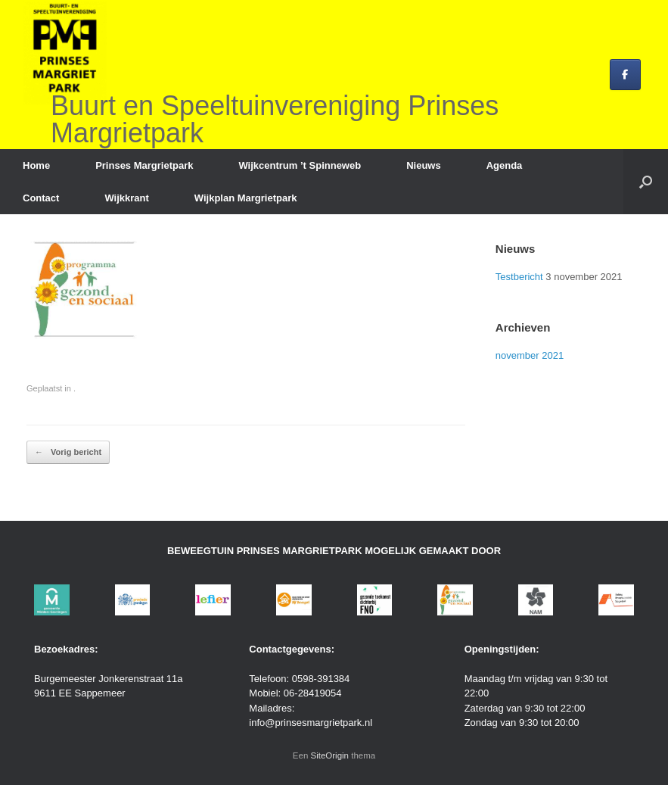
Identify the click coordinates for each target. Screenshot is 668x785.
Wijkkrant (126, 198)
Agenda (504, 165)
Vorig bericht (68, 452)
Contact (41, 198)
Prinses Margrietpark (144, 165)
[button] (645, 181)
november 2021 (530, 355)
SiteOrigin (330, 755)
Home (36, 165)
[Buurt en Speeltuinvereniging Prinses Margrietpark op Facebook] (625, 74)
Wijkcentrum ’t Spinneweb (299, 165)
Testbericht (519, 276)
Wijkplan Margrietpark (245, 198)
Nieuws (423, 165)
